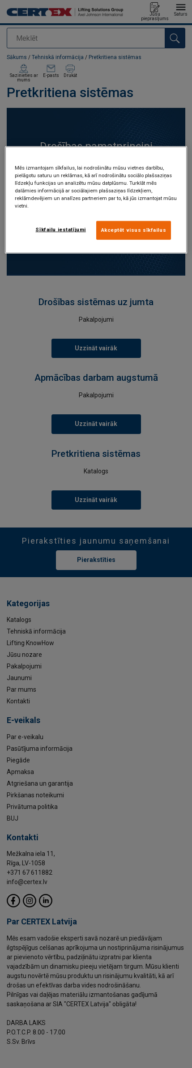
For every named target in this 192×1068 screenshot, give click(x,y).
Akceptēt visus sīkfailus (133, 230)
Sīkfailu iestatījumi (60, 229)
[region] (96, 200)
